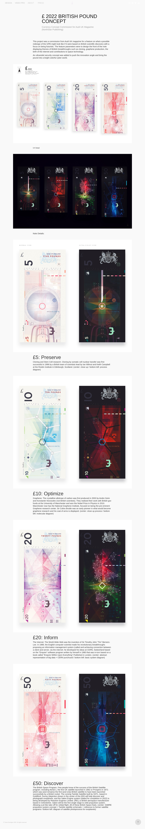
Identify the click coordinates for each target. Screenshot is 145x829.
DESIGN (8, 3)
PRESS (41, 3)
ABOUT (31, 3)
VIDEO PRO (20, 3)
